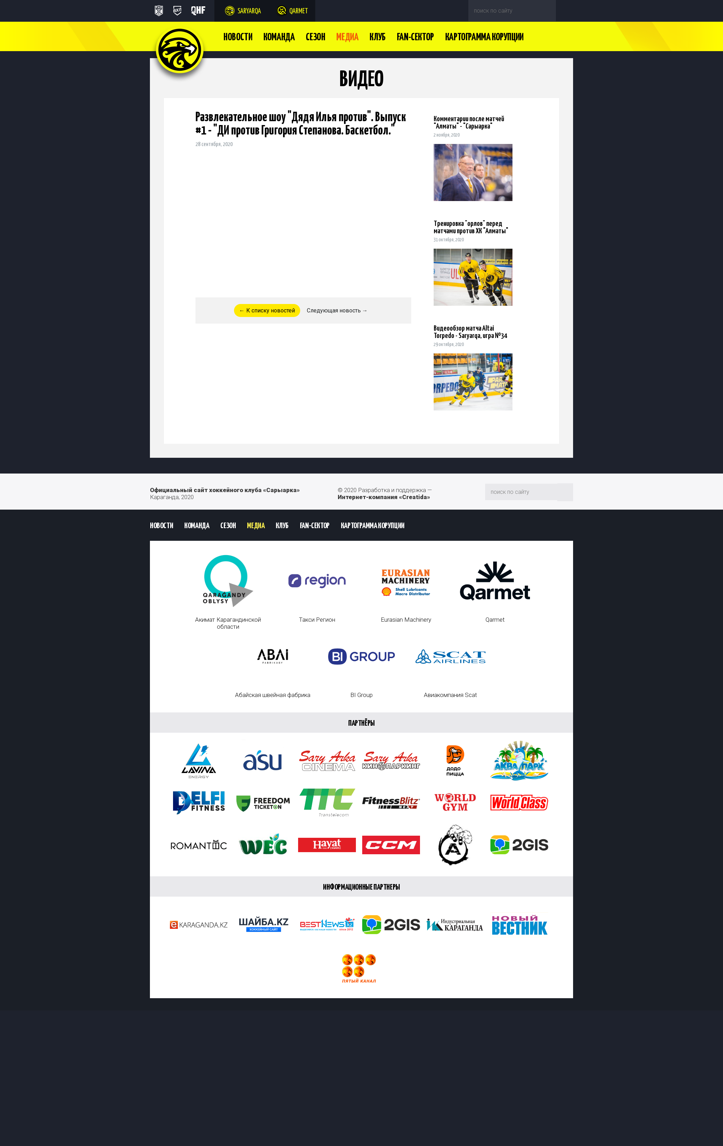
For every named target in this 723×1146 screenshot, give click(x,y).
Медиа (347, 37)
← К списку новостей (267, 310)
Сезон (315, 37)
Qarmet (298, 11)
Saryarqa (249, 11)
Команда (279, 37)
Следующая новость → (337, 310)
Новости (237, 37)
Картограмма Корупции (484, 37)
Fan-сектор (415, 37)
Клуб (377, 37)
